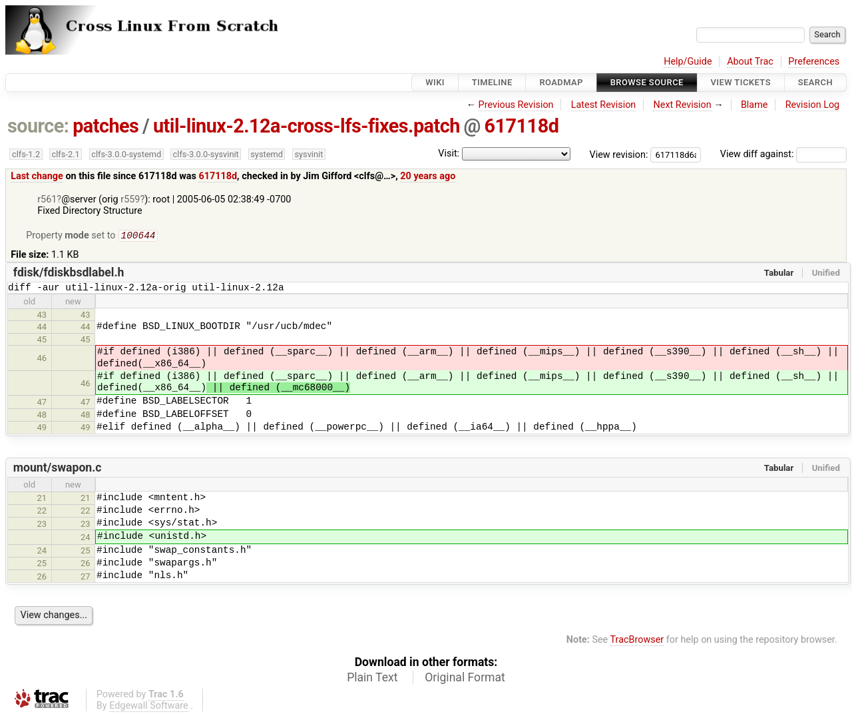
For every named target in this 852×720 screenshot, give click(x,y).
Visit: (448, 153)
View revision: (619, 154)
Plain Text (372, 680)
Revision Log (812, 105)
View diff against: (783, 154)
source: (38, 126)
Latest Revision (603, 105)
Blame (754, 105)
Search (815, 82)
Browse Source (647, 82)
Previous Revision (516, 105)
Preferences (813, 61)
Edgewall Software (148, 709)
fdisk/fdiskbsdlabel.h (68, 273)
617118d (522, 126)
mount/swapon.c (57, 471)
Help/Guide (688, 61)
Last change (37, 176)
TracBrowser (637, 643)
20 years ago (427, 176)
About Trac (750, 61)
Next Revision (682, 105)
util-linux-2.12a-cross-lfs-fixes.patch (306, 126)
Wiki (435, 82)
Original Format (465, 680)
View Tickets (741, 82)
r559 (130, 199)
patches (105, 126)
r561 (47, 199)
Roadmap (561, 82)
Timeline (492, 82)
